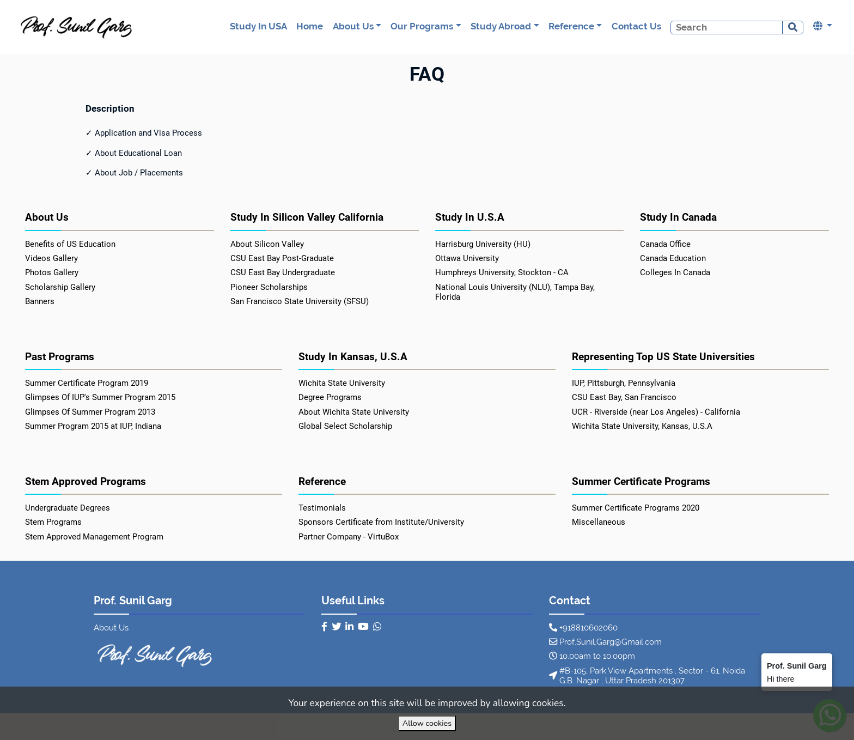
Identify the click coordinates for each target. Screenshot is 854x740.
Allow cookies (427, 723)
